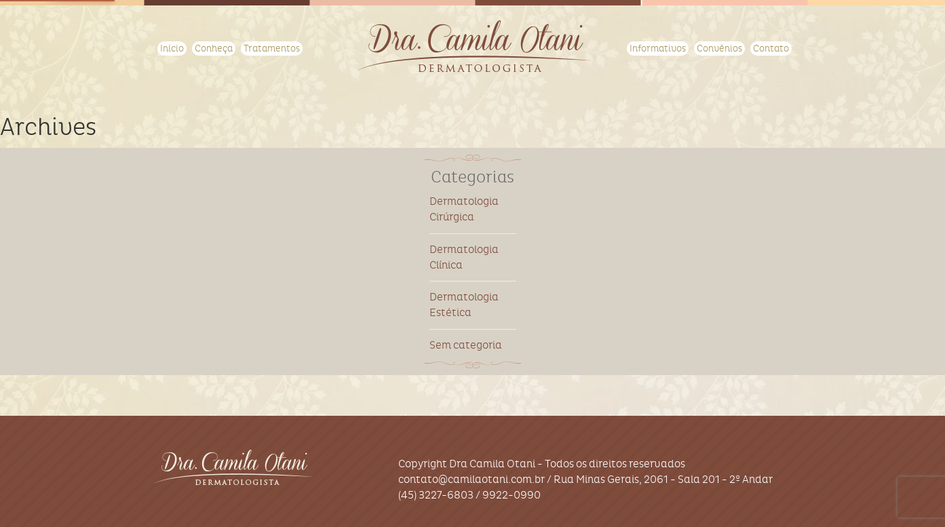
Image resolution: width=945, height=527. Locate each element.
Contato (771, 48)
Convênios (719, 48)
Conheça (214, 48)
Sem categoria (465, 344)
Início (172, 48)
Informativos (658, 48)
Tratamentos (272, 48)
